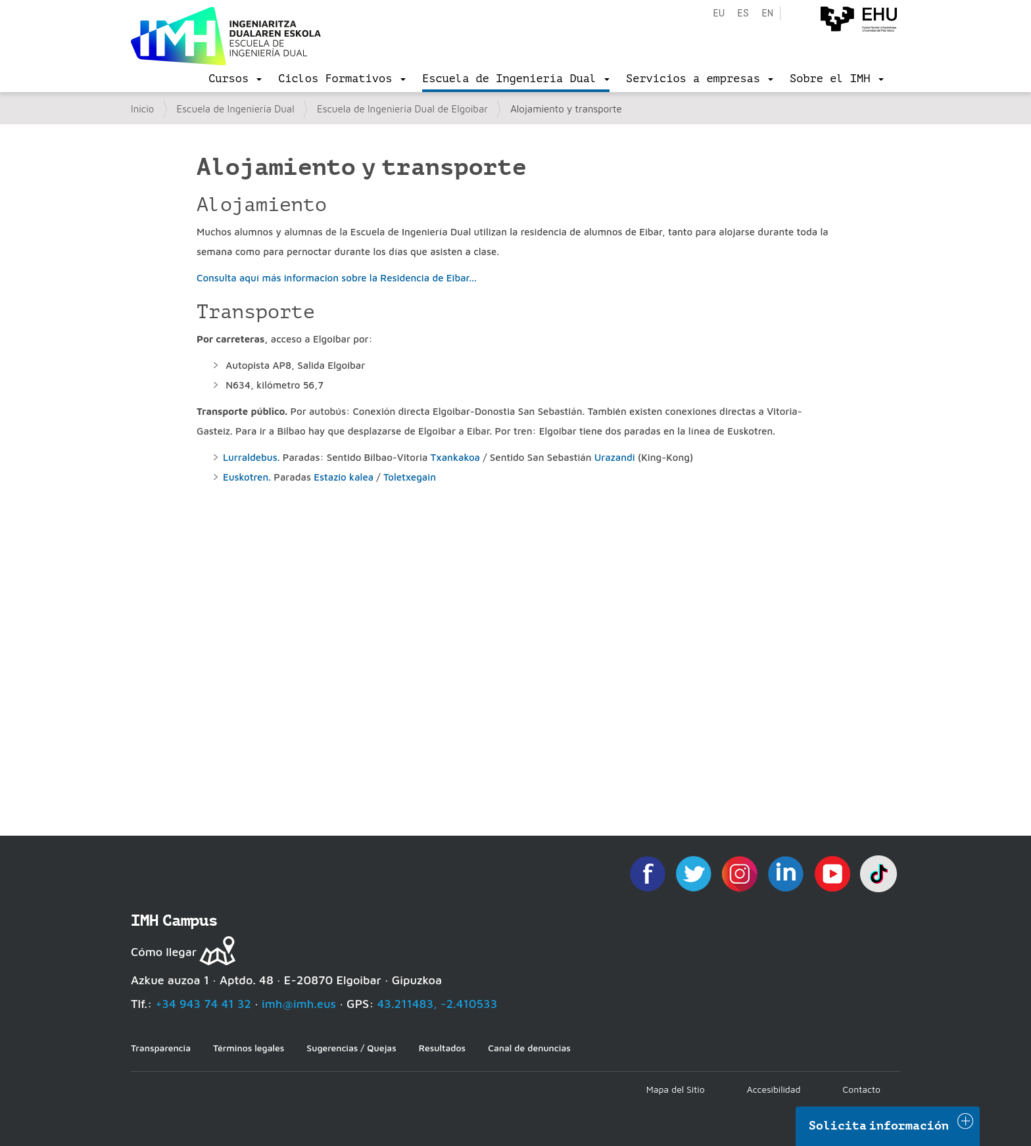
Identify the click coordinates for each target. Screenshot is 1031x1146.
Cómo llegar (164, 952)
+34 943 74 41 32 (203, 1004)
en (767, 13)
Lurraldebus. (253, 457)
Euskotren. (247, 477)
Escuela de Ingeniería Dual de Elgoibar (402, 108)
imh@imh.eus (299, 1004)
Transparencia (161, 1047)
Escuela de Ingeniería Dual (236, 108)
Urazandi (616, 457)
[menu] (235, 79)
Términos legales (248, 1047)
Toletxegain (409, 477)
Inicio (142, 108)
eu (719, 13)
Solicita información (879, 1125)
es (743, 13)
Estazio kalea (343, 477)
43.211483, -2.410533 (437, 1004)
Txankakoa (457, 457)
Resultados (442, 1047)
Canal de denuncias (529, 1047)
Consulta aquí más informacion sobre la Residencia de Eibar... (337, 277)
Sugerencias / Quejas (351, 1047)
